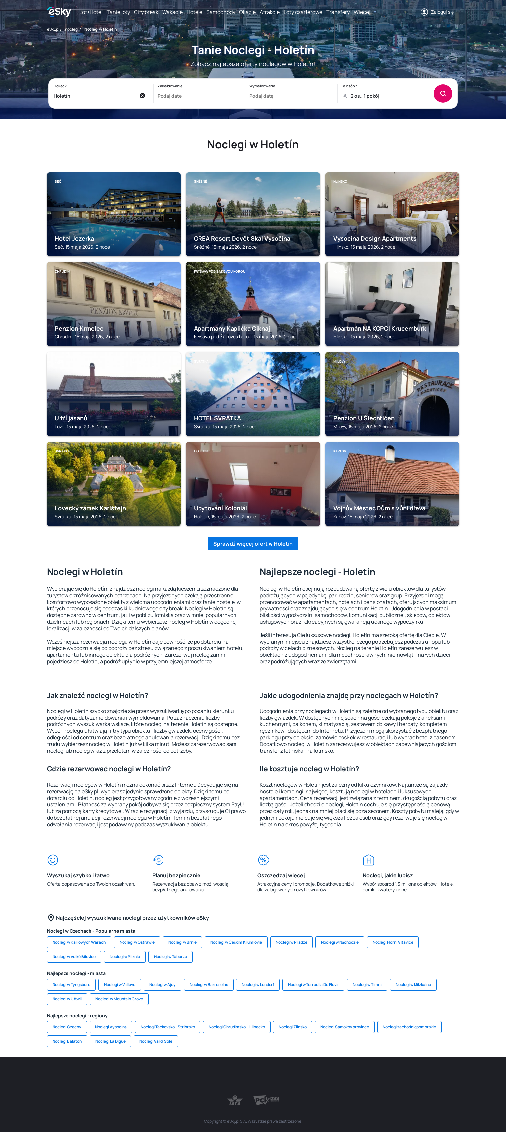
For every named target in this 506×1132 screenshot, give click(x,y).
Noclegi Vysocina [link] (111, 1027)
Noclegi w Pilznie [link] (125, 956)
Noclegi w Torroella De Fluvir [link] (313, 984)
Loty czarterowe (303, 12)
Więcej (362, 12)
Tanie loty (118, 12)
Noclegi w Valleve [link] (119, 984)
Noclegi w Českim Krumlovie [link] (236, 942)
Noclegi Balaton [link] (67, 1041)
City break (146, 12)
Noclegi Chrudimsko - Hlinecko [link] (237, 1027)
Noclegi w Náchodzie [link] (340, 942)
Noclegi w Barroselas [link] (209, 984)
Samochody (220, 12)
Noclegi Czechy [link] (67, 1027)
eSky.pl (53, 29)
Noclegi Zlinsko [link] (293, 1027)
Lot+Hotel (91, 12)
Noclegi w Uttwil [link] (67, 999)
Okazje (247, 12)
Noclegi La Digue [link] (110, 1041)
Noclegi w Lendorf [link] (258, 984)
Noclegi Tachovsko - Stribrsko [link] (168, 1027)
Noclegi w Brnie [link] (182, 942)
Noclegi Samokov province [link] (344, 1027)
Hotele (194, 12)
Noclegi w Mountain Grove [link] (119, 999)
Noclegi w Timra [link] (367, 984)
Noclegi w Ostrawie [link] (137, 942)
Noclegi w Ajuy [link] (162, 984)
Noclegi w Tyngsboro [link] (71, 984)
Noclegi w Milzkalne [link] (413, 984)
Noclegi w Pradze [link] (291, 942)
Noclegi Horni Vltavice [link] (393, 942)
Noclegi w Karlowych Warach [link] (79, 942)
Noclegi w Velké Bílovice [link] (74, 956)
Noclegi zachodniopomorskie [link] (409, 1027)
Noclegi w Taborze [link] (170, 956)
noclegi (72, 29)
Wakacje (172, 12)
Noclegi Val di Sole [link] (155, 1041)
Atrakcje (270, 12)
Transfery (338, 12)
